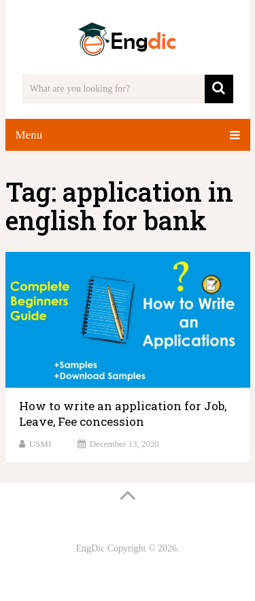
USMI (40, 444)
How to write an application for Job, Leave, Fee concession (122, 414)
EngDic (90, 548)
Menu (29, 134)
